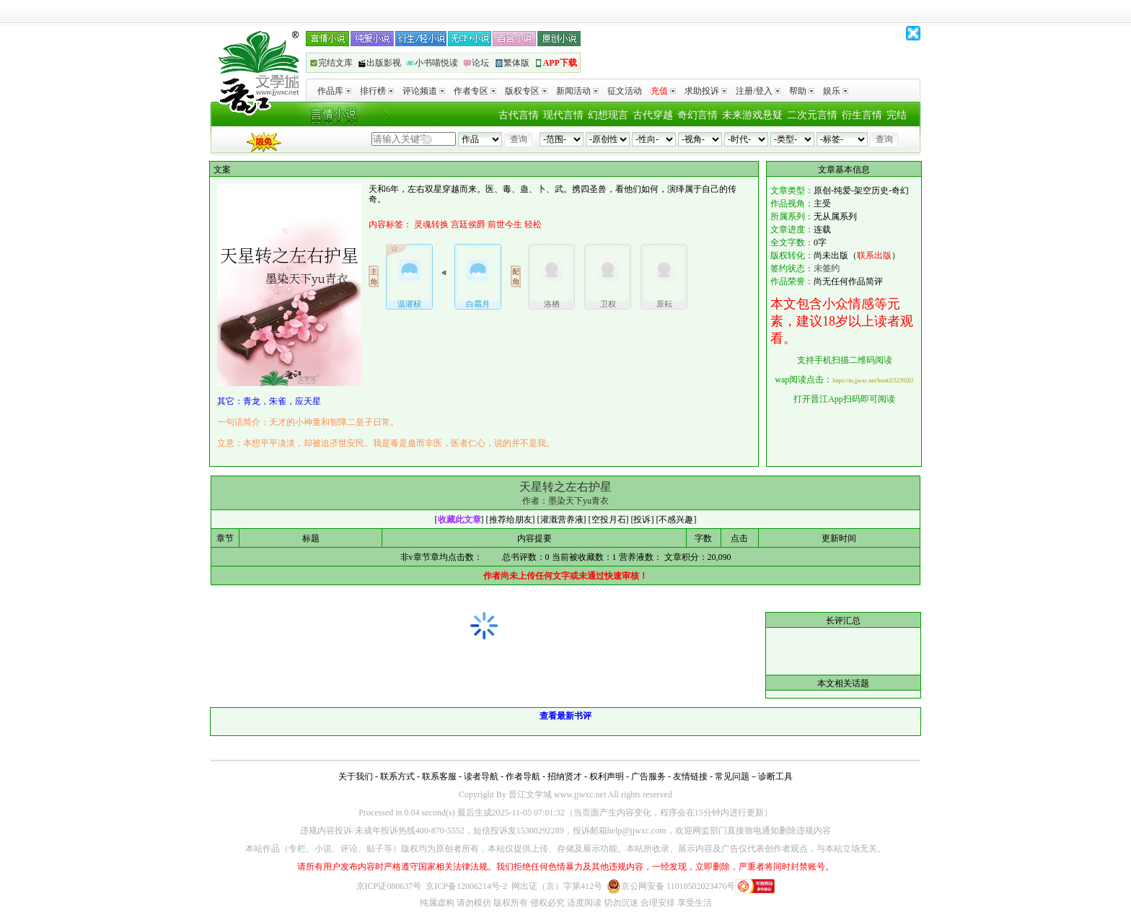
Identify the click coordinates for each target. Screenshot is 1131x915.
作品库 (334, 91)
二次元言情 (812, 115)
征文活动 (624, 91)
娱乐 (835, 91)
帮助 (801, 91)
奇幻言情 (697, 115)
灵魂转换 (431, 224)
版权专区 (526, 91)
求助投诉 (706, 91)
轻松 (533, 224)
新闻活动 (577, 91)
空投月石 (608, 520)
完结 (896, 115)
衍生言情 (862, 115)
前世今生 (505, 224)
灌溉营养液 (562, 520)
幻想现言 (608, 115)
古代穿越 (653, 115)
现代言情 (563, 115)
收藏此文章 (459, 520)
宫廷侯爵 (468, 224)
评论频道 (423, 91)
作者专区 (475, 91)
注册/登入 (758, 91)
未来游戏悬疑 (752, 115)
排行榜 (377, 91)
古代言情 (518, 115)
